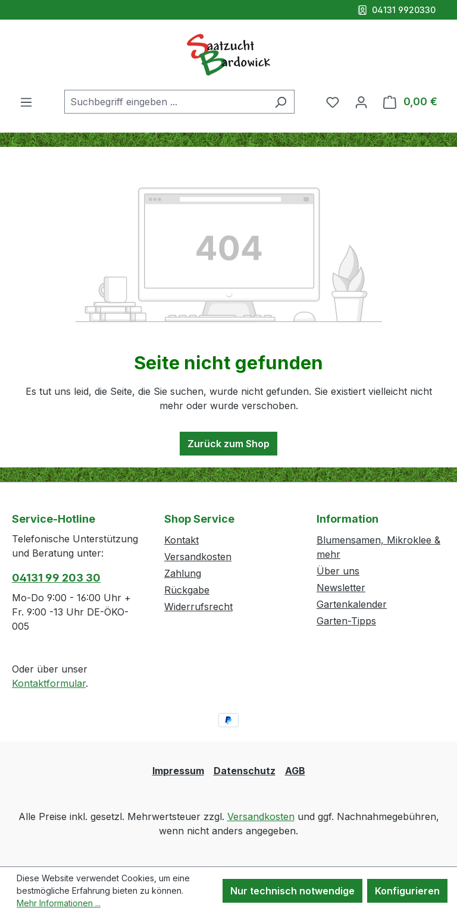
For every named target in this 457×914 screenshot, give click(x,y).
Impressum (178, 771)
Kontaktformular (49, 683)
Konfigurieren (407, 891)
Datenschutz (245, 771)
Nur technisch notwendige (292, 891)
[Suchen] (281, 102)
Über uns (338, 571)
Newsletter (341, 587)
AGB (295, 771)
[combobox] (165, 102)
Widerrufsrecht (198, 607)
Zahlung (182, 573)
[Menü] (26, 102)
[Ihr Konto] (361, 102)
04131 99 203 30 (56, 577)
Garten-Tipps (346, 621)
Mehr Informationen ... (59, 903)
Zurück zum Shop (228, 444)
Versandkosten (197, 557)
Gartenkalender (352, 604)
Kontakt (181, 540)
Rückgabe (186, 590)
